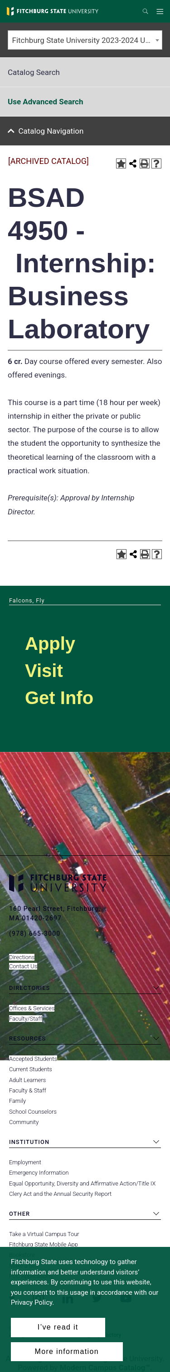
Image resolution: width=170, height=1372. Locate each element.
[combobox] (85, 40)
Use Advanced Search (45, 101)
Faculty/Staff (25, 1018)
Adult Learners (27, 1080)
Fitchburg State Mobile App (43, 1244)
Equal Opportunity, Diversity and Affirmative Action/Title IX (82, 1183)
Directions (21, 957)
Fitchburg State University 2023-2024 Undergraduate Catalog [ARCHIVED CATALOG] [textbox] (87, 40)
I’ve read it (58, 1327)
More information (67, 1351)
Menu (161, 11)
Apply (50, 643)
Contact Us (23, 966)
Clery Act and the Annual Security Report (60, 1193)
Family (17, 1100)
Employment (25, 1162)
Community (24, 1122)
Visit (44, 671)
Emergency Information (39, 1172)
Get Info (59, 698)
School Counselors (33, 1111)
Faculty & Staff (27, 1090)
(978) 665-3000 (34, 933)
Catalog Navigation (51, 130)
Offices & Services (31, 1008)
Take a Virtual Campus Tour (44, 1234)
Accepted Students (33, 1058)
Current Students (30, 1069)
